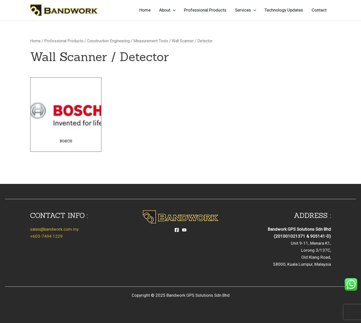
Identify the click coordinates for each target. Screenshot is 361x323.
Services (245, 10)
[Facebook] (176, 230)
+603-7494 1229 (46, 236)
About (167, 10)
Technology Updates (283, 10)
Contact (319, 10)
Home (145, 10)
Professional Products (205, 10)
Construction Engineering (108, 41)
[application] (172, 10)
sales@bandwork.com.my (54, 229)
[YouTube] (184, 230)
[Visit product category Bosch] (66, 114)
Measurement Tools (150, 41)
